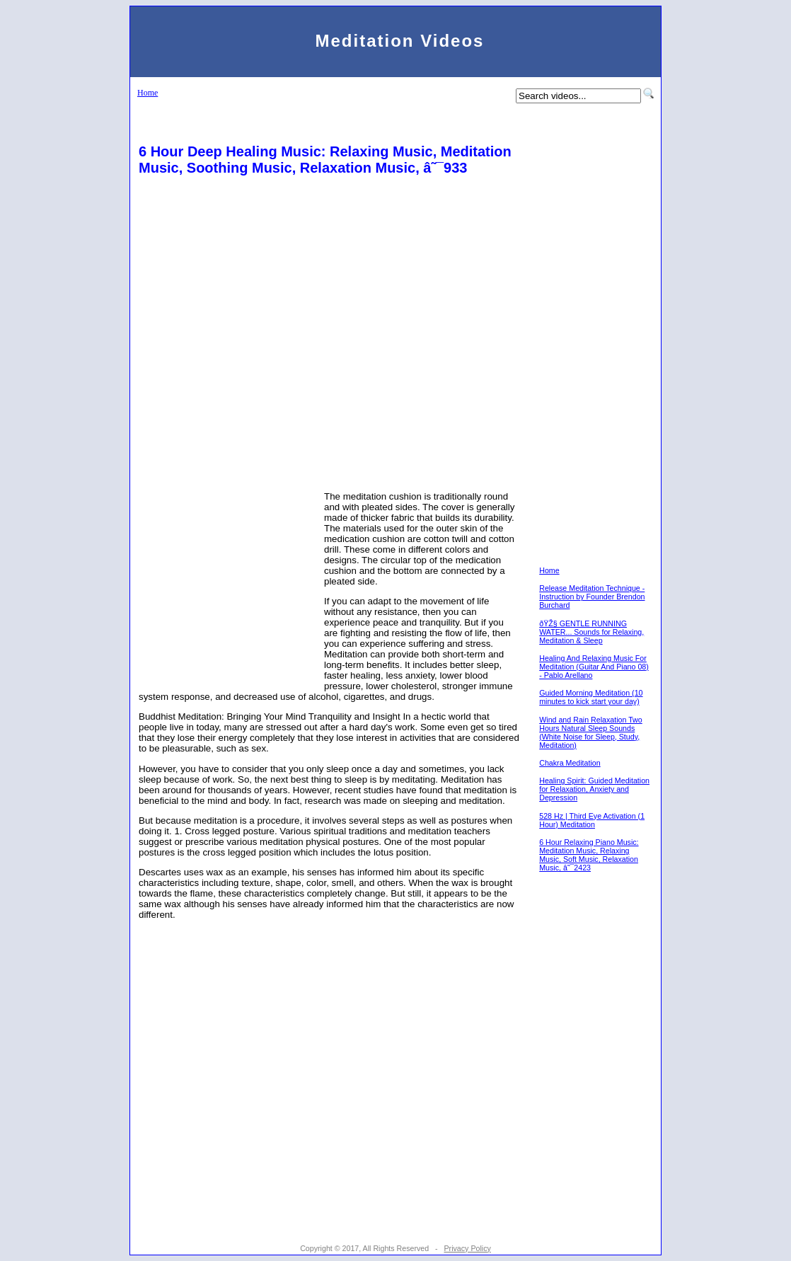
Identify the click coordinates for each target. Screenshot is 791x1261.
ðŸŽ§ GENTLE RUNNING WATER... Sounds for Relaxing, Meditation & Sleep (591, 632)
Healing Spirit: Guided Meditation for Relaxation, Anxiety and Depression (594, 789)
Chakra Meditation (569, 763)
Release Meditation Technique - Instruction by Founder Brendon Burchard (592, 596)
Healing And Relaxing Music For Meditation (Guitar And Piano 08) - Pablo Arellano (594, 666)
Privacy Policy (467, 1248)
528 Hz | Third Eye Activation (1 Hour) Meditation (592, 820)
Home (147, 93)
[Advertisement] (329, 217)
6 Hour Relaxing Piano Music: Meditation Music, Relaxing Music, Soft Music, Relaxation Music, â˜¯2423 (588, 855)
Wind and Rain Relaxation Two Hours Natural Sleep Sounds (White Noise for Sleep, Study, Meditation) (590, 732)
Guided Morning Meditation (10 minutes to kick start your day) (590, 697)
